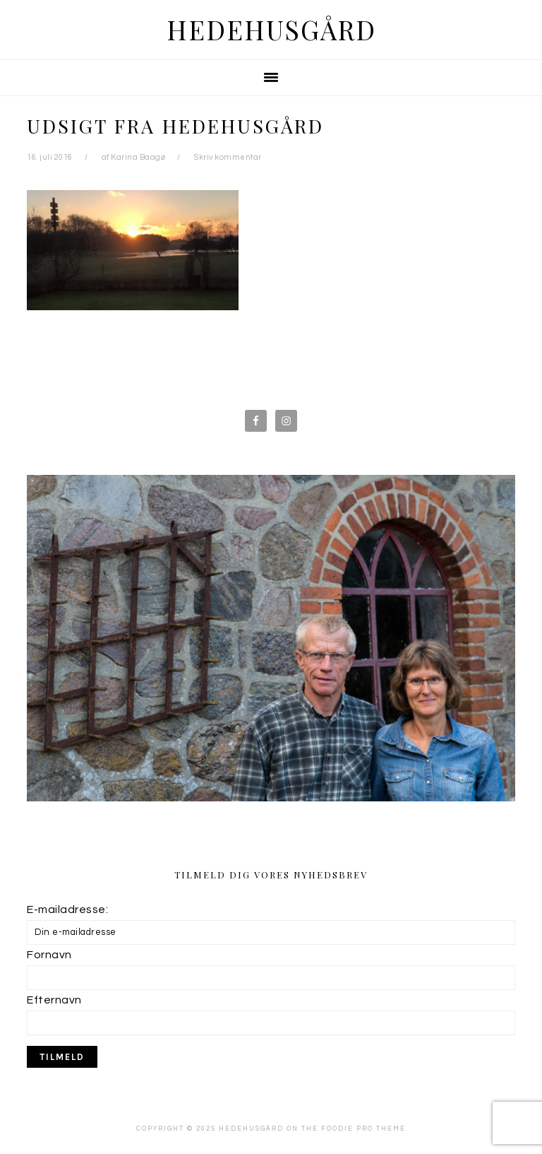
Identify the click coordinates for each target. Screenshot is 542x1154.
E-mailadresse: (67, 909)
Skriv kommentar (228, 157)
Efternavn (54, 1000)
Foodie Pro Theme (363, 1129)
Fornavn (49, 954)
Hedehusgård (271, 29)
